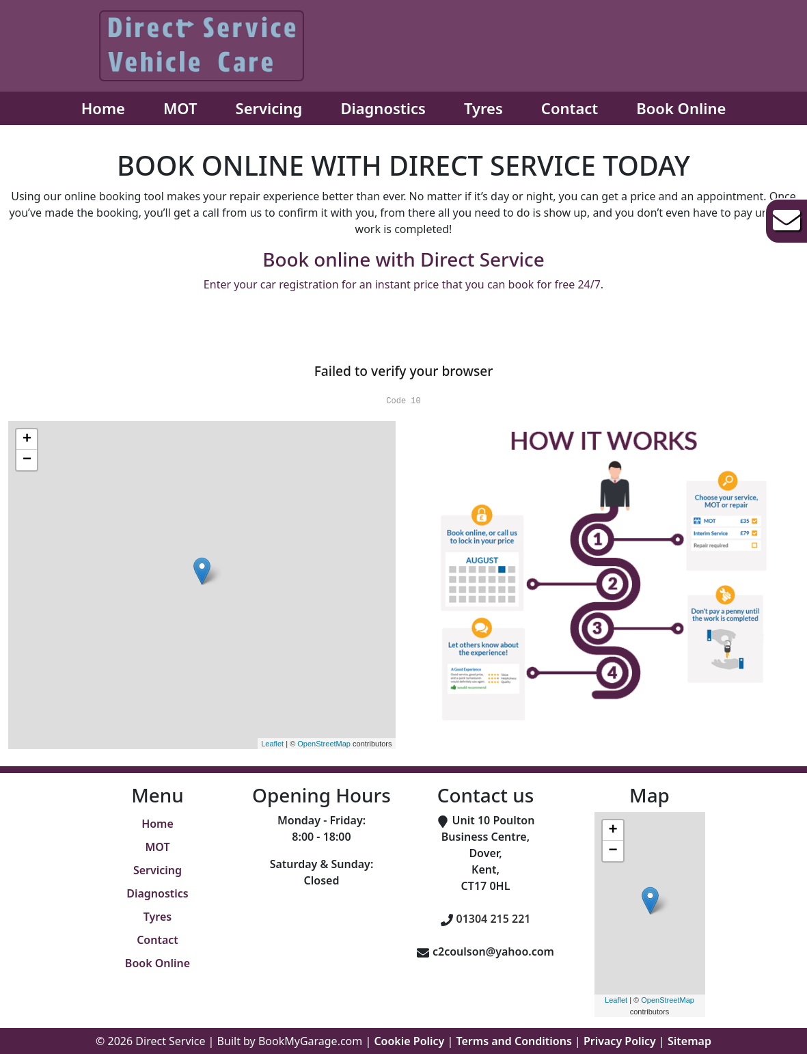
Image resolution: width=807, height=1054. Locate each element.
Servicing (269, 108)
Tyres (483, 108)
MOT (180, 108)
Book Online (681, 108)
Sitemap (689, 1041)
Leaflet (272, 744)
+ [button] (27, 439)
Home (103, 108)
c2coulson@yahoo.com (493, 951)
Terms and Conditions (514, 1041)
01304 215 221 (493, 918)
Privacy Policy (620, 1041)
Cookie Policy (409, 1041)
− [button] (27, 460)
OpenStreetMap (324, 744)
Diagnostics (382, 108)
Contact (569, 108)
